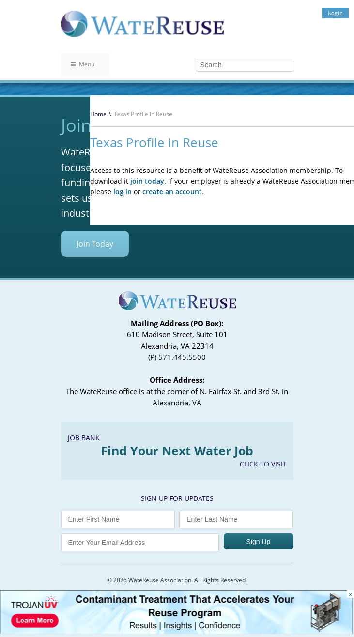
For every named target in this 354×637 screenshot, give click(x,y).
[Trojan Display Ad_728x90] (176, 631)
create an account (172, 191)
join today (147, 181)
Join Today (95, 243)
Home (98, 114)
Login (335, 12)
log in (122, 191)
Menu (82, 64)
